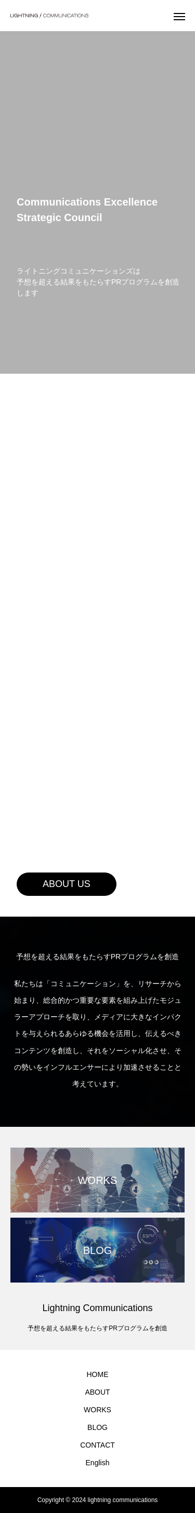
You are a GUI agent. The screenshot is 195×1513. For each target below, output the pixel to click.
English (98, 1463)
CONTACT (97, 1445)
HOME (98, 1374)
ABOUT (97, 1392)
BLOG (97, 1427)
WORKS (97, 1410)
